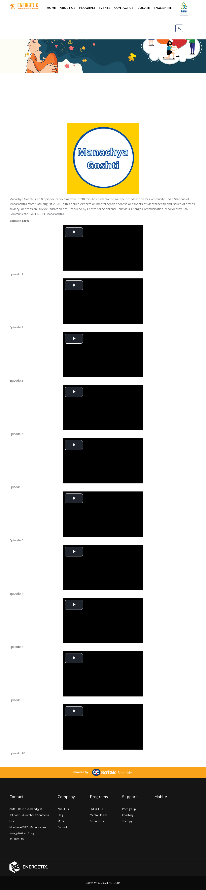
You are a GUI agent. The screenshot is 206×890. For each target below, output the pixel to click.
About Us (63, 809)
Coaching (127, 815)
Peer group (129, 809)
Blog (60, 815)
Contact (16, 796)
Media (61, 821)
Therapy (127, 821)
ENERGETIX (96, 809)
